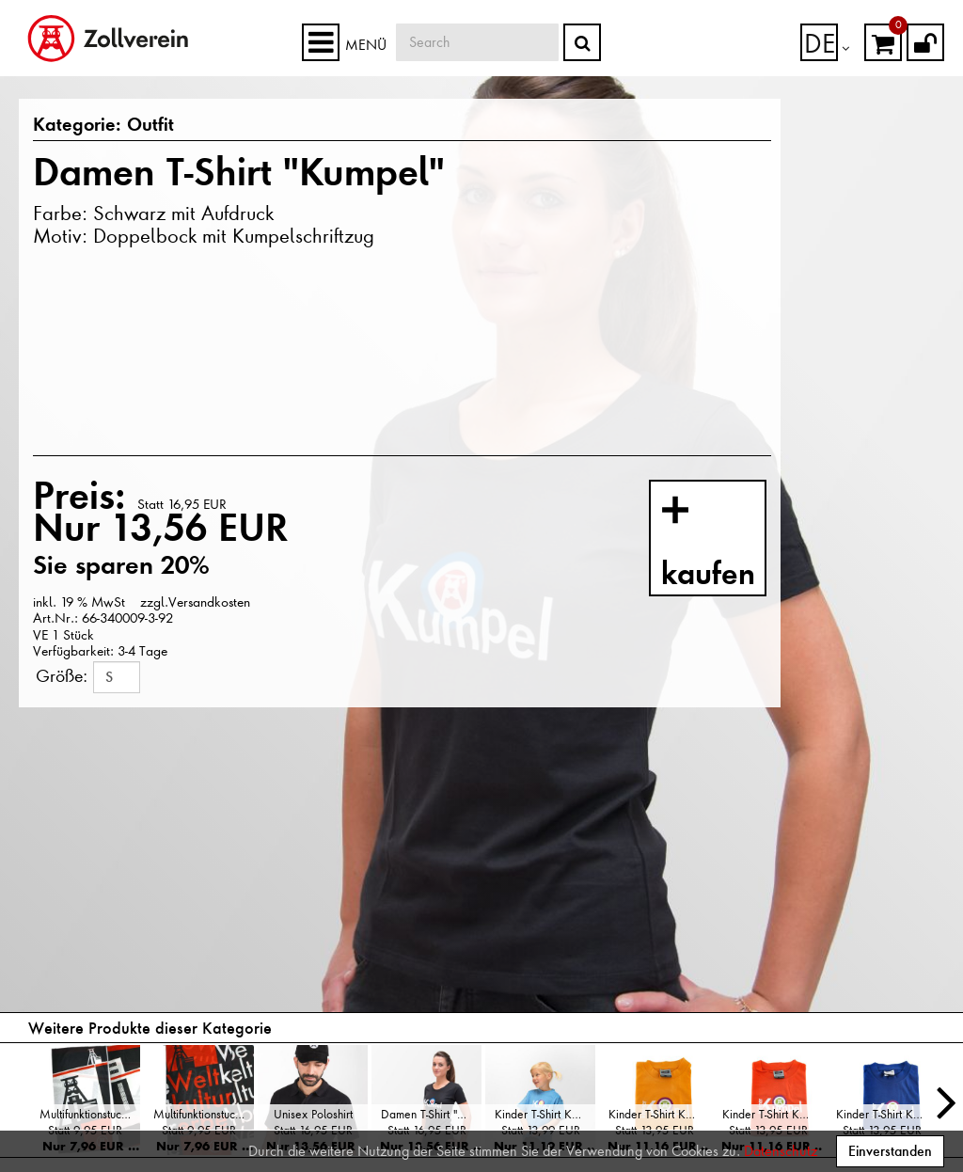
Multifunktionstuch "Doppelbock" (89, 1114)
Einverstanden (890, 1151)
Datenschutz (780, 1151)
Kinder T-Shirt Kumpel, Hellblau (545, 1114)
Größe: (61, 676)
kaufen (727, 542)
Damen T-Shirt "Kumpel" (431, 1114)
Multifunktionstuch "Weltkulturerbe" (203, 1114)
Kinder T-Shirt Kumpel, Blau (886, 1114)
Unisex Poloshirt (313, 1114)
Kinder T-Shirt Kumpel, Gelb (658, 1114)
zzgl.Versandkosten (193, 602)
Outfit (136, 126)
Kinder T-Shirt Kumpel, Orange (772, 1114)
